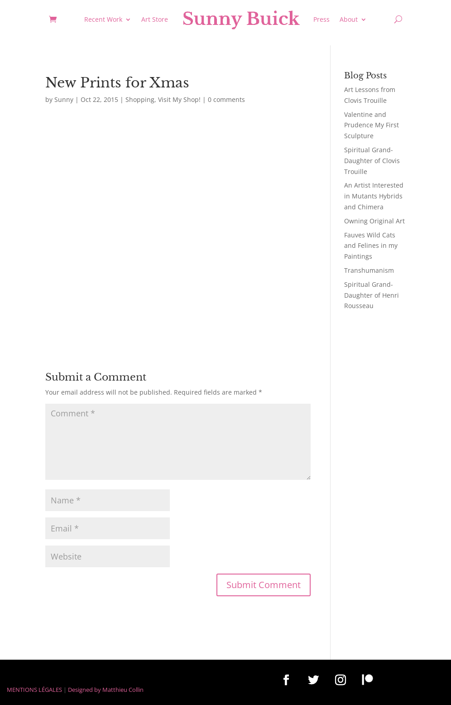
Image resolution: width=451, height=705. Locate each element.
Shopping (139, 99)
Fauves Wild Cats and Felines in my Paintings (371, 246)
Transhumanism (369, 270)
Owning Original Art (374, 221)
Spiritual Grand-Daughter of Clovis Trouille (372, 160)
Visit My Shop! (179, 99)
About (349, 19)
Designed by (84, 690)
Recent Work (103, 19)
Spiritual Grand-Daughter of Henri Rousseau (371, 295)
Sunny (63, 99)
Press (321, 19)
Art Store (154, 19)
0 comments (226, 99)
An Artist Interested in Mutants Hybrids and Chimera (373, 196)
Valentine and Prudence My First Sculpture (371, 125)
